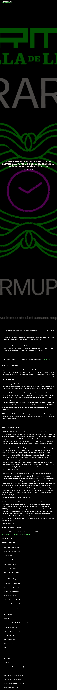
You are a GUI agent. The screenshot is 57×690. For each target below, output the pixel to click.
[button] (54, 2)
